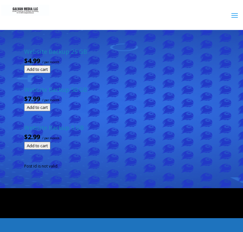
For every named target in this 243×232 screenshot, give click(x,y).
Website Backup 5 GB (54, 127)
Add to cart (37, 69)
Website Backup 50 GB (55, 89)
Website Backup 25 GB (55, 51)
